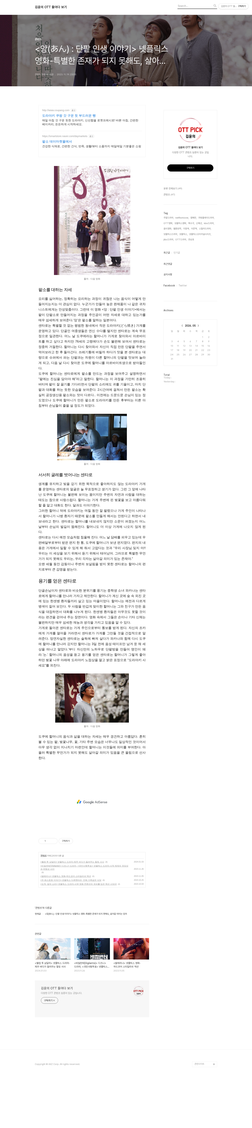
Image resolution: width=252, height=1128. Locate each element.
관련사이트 (199, 1064)
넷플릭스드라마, (171, 234)
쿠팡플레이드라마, (206, 217)
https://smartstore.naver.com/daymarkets (64, 136)
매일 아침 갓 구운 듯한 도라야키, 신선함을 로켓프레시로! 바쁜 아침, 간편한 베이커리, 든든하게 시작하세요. (90, 122)
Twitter (183, 285)
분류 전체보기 (173, 188)
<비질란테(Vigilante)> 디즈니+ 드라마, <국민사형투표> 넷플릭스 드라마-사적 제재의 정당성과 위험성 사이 (84, 867)
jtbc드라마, (169, 239)
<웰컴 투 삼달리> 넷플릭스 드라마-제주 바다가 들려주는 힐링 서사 (72, 862)
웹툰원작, (177, 228)
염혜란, (193, 217)
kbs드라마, (209, 223)
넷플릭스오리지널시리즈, (200, 234)
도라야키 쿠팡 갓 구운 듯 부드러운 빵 (69, 115)
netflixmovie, (182, 217)
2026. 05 (190, 325)
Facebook (169, 285)
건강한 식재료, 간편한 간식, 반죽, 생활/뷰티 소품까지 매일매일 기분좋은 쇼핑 (91, 146)
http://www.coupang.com (56, 110)
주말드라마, (169, 217)
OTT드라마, (181, 239)
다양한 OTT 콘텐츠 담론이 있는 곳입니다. (61, 993)
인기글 (177, 252)
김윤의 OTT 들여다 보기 (51, 7)
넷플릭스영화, (180, 223)
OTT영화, (168, 223)
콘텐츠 (43, 855)
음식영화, (168, 228)
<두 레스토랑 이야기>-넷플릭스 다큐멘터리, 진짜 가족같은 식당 (70, 880)
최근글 (167, 252)
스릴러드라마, (205, 228)
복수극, (191, 223)
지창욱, (186, 228)
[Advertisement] (92, 802)
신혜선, (199, 223)
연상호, (191, 239)
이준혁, (194, 228)
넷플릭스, (183, 234)
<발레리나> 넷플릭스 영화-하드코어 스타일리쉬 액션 (65, 876)
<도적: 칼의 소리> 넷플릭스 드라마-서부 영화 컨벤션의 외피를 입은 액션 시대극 (78, 884)
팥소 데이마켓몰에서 (57, 141)
